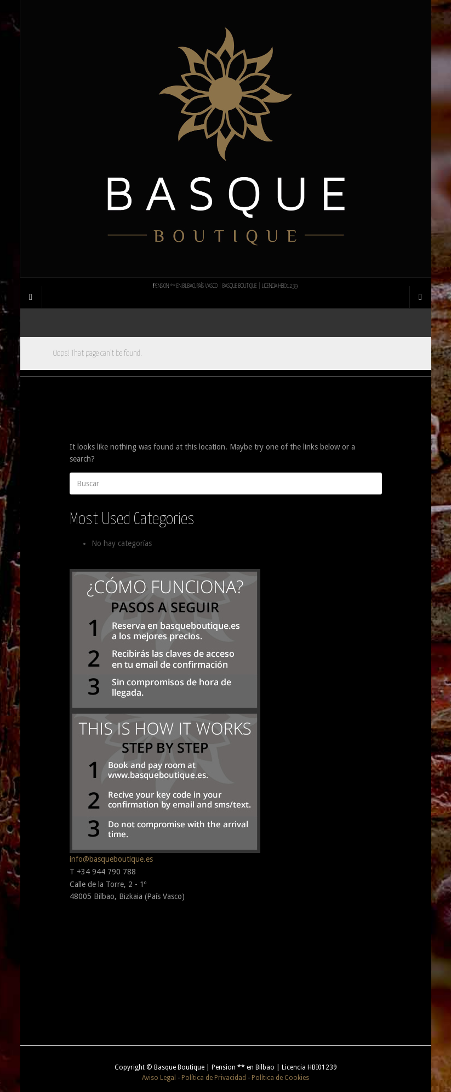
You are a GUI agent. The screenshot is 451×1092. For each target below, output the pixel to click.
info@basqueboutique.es (111, 859)
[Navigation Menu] (420, 297)
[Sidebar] (31, 297)
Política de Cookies (280, 1078)
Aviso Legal (159, 1078)
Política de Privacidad (213, 1078)
